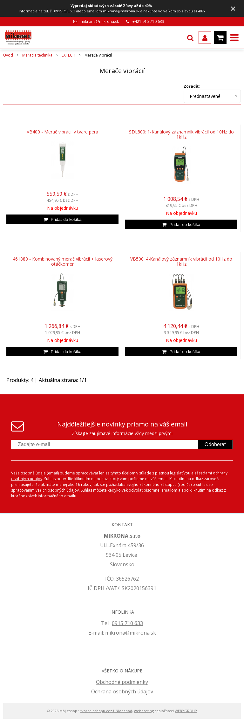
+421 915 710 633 (148, 21)
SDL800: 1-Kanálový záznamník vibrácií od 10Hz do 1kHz (181, 134)
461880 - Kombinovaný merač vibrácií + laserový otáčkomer (62, 261)
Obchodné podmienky (122, 681)
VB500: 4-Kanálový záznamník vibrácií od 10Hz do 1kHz (181, 261)
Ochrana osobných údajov (122, 691)
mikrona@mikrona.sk (121, 11)
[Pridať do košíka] (62, 219)
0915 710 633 (64, 11)
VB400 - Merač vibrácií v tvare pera (62, 131)
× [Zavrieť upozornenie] (233, 8)
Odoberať (215, 444)
